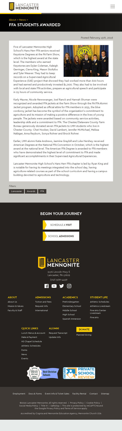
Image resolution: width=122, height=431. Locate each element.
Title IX (44, 405)
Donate (84, 329)
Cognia (39, 413)
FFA (42, 191)
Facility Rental (79, 393)
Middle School (70, 310)
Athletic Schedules (99, 302)
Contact (93, 393)
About (12, 19)
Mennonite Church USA (89, 413)
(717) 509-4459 (58, 279)
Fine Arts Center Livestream (98, 311)
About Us (12, 302)
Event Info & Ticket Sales (57, 393)
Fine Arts (94, 317)
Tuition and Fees (43, 302)
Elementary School (72, 306)
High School (69, 314)
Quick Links (29, 328)
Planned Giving (83, 335)
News (22, 19)
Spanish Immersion (72, 319)
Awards (31, 191)
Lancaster (16, 191)
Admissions (43, 297)
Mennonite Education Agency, (63, 413)
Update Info (55, 337)
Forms (24, 350)
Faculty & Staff (15, 310)
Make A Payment (29, 337)
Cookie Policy (93, 403)
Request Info (41, 306)
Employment (19, 393)
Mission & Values (15, 306)
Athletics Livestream (100, 306)
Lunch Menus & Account (33, 333)
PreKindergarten (71, 302)
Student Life (99, 297)
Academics (70, 297)
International (41, 310)
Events (24, 358)
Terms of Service (73, 408)
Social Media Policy (28, 405)
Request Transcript (58, 333)
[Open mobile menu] (113, 6)
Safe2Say (54, 405)
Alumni (54, 328)
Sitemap (105, 393)
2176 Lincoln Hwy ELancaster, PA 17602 (59, 273)
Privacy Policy (77, 403)
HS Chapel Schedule (31, 341)
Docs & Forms (35, 393)
